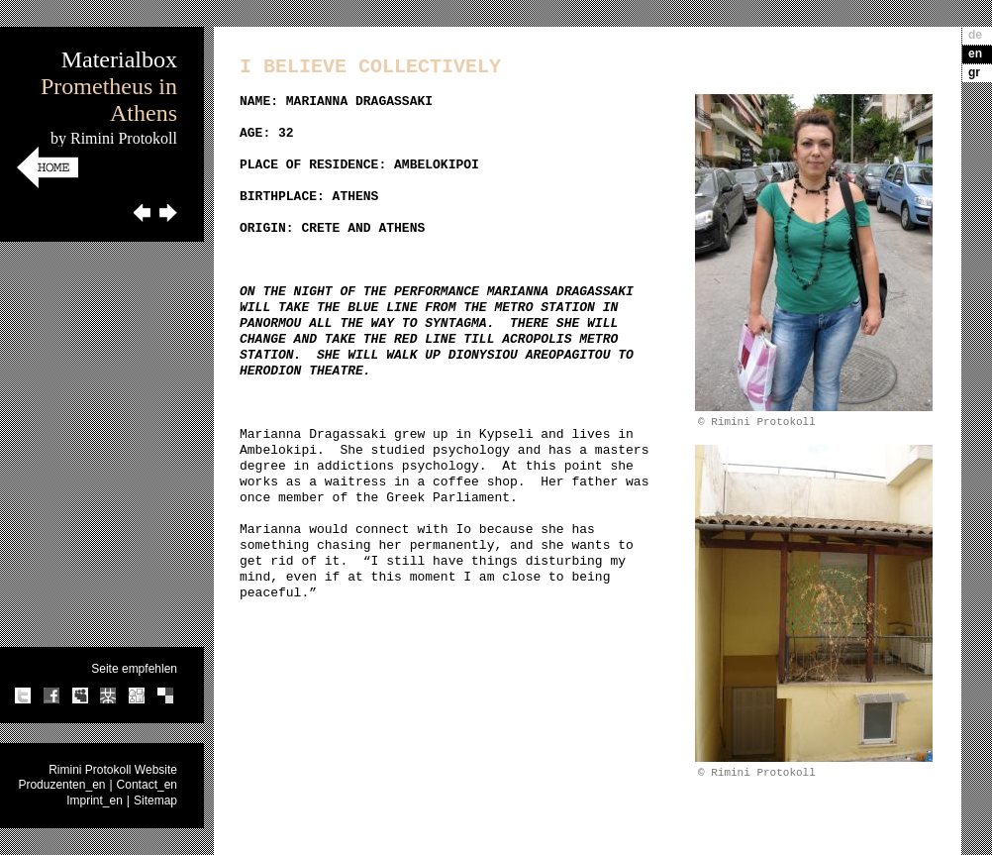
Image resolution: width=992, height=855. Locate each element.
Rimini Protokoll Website (113, 770)
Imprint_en (94, 800)
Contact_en (147, 785)
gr (974, 72)
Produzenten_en (61, 785)
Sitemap (155, 800)
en (975, 53)
